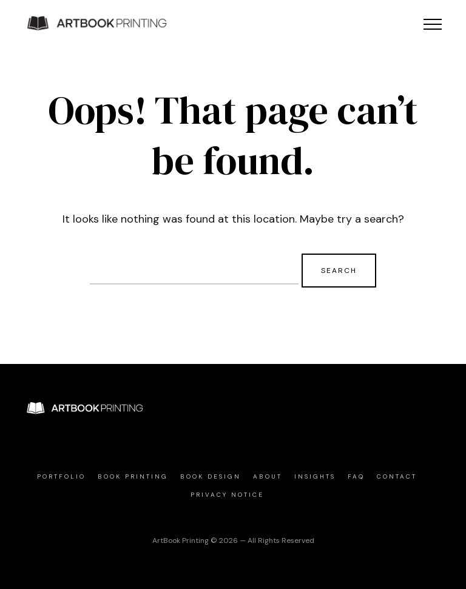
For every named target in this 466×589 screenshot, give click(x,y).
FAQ (356, 476)
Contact (397, 476)
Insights (315, 476)
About (267, 476)
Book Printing (133, 476)
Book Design (210, 476)
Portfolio (61, 476)
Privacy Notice (227, 495)
